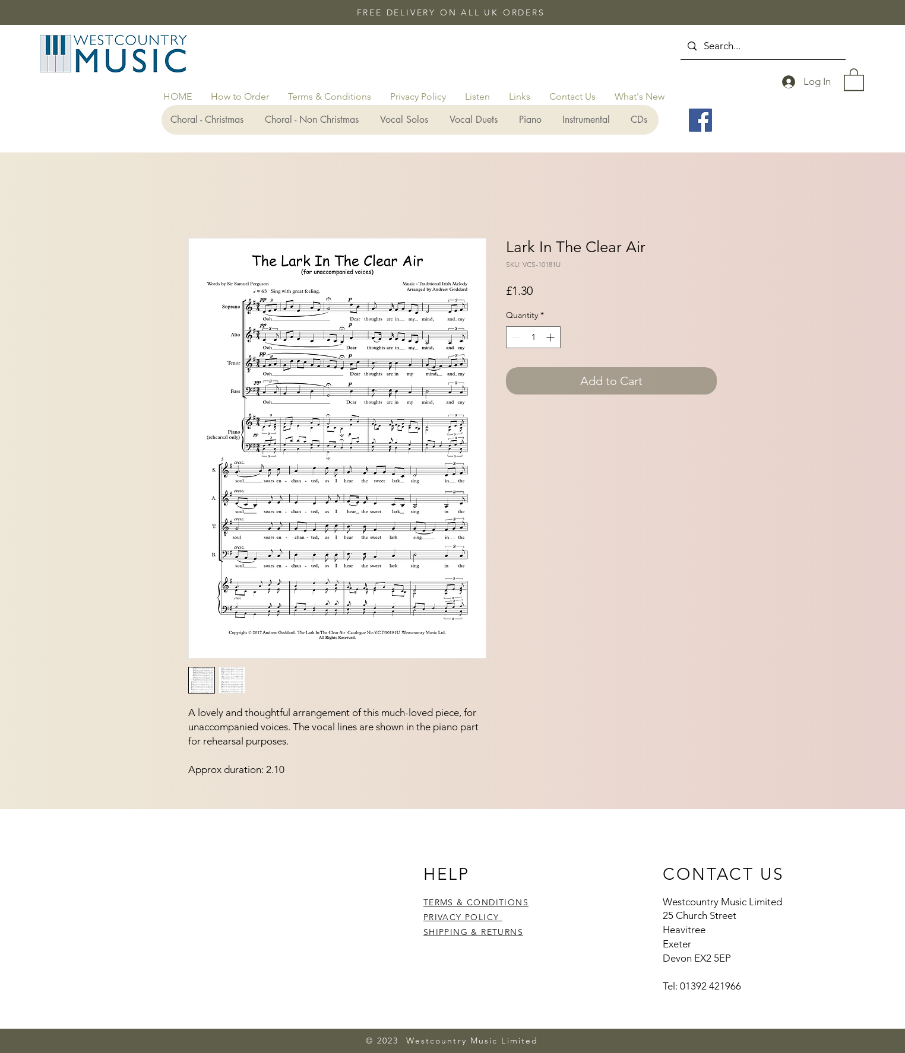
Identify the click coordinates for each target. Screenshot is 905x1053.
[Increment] (551, 337)
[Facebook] (700, 120)
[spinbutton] (533, 337)
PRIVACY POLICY (462, 917)
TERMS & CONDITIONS (476, 902)
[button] (854, 79)
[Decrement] (515, 337)
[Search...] (762, 46)
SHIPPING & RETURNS (473, 932)
